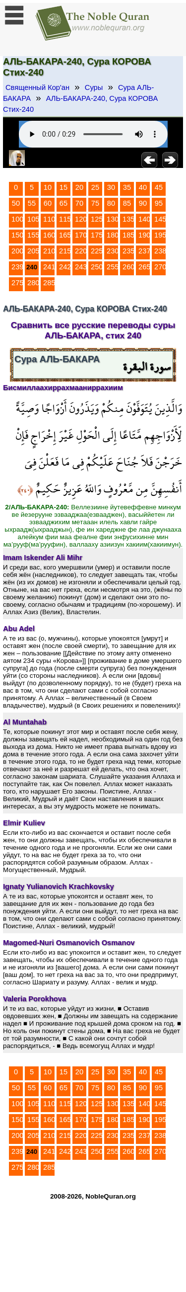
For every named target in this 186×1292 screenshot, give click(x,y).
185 (128, 235)
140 (144, 219)
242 (65, 267)
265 (144, 267)
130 (113, 219)
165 (65, 235)
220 (81, 251)
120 (81, 219)
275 (17, 283)
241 (49, 267)
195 (160, 235)
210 (49, 251)
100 (17, 219)
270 (160, 267)
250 (97, 267)
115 (65, 219)
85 (127, 203)
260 (128, 267)
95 (159, 203)
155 (33, 235)
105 (33, 219)
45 (159, 187)
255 (113, 267)
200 (17, 251)
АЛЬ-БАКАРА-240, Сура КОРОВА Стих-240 (80, 103)
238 (160, 251)
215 (65, 251)
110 (49, 219)
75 (95, 203)
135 (128, 219)
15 (63, 187)
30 (111, 187)
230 (113, 251)
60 (48, 203)
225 (97, 251)
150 (17, 235)
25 (95, 187)
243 (81, 267)
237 (144, 251)
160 (49, 235)
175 (97, 235)
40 (143, 187)
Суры (94, 87)
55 (32, 203)
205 (33, 251)
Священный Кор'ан (37, 87)
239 (17, 267)
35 (127, 187)
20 (79, 187)
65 (63, 203)
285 (49, 283)
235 (128, 251)
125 (97, 219)
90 (143, 203)
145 (160, 219)
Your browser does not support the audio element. (93, 134)
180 (113, 235)
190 (144, 235)
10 (48, 187)
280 (33, 283)
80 (111, 203)
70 (79, 203)
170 (81, 235)
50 (16, 203)
